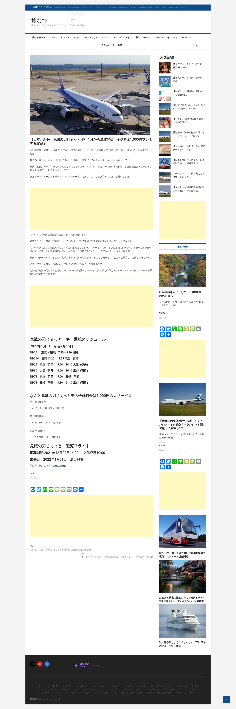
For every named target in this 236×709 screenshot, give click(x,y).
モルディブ (182, 686)
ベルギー (172, 689)
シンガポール (108, 45)
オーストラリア (90, 37)
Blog (164, 7)
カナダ (76, 37)
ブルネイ (130, 686)
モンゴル (195, 686)
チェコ (77, 689)
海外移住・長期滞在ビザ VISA (122, 7)
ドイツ (128, 37)
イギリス (65, 37)
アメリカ (53, 37)
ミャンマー (168, 686)
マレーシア (186, 37)
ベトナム (142, 686)
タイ (175, 37)
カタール (195, 689)
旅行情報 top (59, 7)
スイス (139, 689)
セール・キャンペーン (185, 693)
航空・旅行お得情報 (164, 693)
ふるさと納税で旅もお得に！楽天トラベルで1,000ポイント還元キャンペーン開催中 (182, 599)
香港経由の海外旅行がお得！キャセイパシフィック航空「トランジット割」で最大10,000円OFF (182, 424)
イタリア (54, 689)
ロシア (146, 37)
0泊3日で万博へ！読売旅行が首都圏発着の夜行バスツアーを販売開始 (182, 555)
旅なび (39, 20)
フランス (105, 37)
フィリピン (117, 686)
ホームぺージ (59, 465)
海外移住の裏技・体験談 (149, 7)
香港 (149, 693)
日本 (120, 45)
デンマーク (41, 689)
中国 (123, 693)
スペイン (66, 689)
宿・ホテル (101, 7)
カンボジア (67, 686)
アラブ (184, 689)
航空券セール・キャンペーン (81, 7)
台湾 (132, 693)
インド (39, 686)
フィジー (104, 686)
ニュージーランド (161, 37)
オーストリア (114, 689)
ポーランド (89, 689)
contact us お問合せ (177, 7)
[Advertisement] (91, 209)
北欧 (137, 37)
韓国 (140, 693)
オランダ (117, 37)
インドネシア (53, 686)
